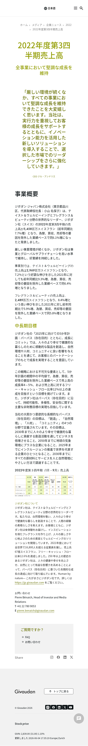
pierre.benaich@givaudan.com (35, 610)
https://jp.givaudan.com (29, 582)
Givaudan (25, 691)
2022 (69, 25)
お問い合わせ (32, 642)
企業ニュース (53, 25)
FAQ (27, 637)
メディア (37, 25)
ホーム (24, 25)
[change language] (49, 8)
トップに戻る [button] (61, 691)
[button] (75, 8)
